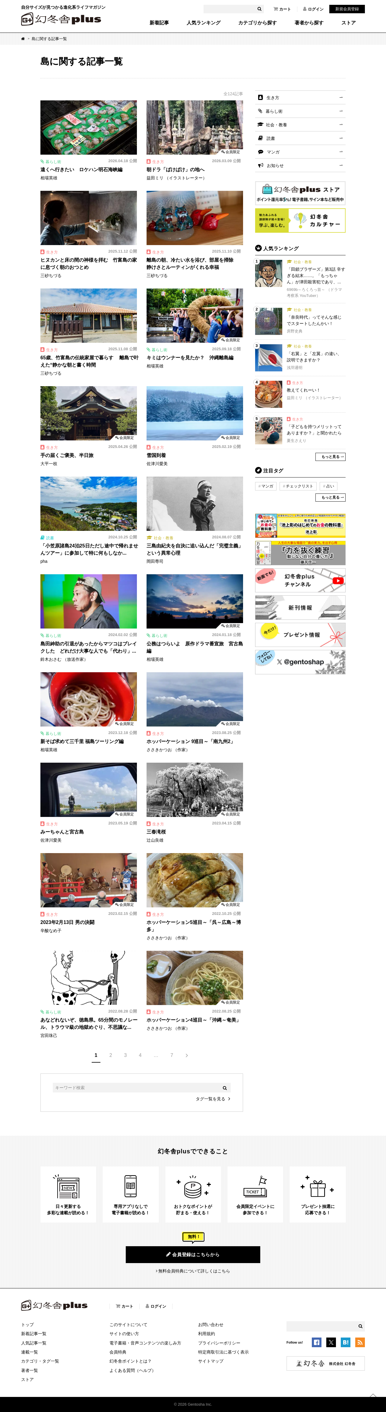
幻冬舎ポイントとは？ (130, 1361)
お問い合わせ (210, 1324)
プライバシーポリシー (219, 1343)
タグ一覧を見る (210, 1098)
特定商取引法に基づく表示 (223, 1352)
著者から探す (309, 22)
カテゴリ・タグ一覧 (40, 1361)
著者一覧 (29, 1370)
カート (282, 9)
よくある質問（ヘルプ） (132, 1370)
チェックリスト (299, 486)
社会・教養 (276, 124)
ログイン (313, 9)
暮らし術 (274, 111)
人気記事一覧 (33, 1343)
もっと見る (330, 457)
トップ (27, 1324)
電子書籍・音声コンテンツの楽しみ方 (145, 1343)
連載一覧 (29, 1352)
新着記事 (159, 22)
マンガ (273, 152)
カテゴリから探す (257, 22)
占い (330, 486)
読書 (271, 138)
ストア (348, 22)
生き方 (273, 97)
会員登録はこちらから (193, 1254)
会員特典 (117, 1352)
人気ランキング (203, 22)
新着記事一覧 (33, 1333)
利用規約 (206, 1333)
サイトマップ (210, 1361)
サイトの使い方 (124, 1333)
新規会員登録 (347, 9)
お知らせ (275, 165)
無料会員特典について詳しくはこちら (194, 1271)
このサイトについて (128, 1324)
